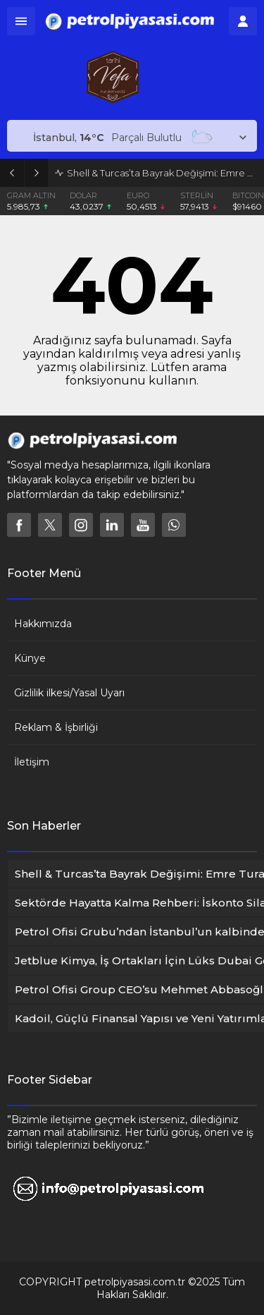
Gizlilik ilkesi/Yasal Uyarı (69, 692)
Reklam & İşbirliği (56, 727)
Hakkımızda (43, 623)
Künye (30, 658)
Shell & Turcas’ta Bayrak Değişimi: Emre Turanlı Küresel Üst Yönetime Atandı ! (162, 172)
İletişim (31, 762)
